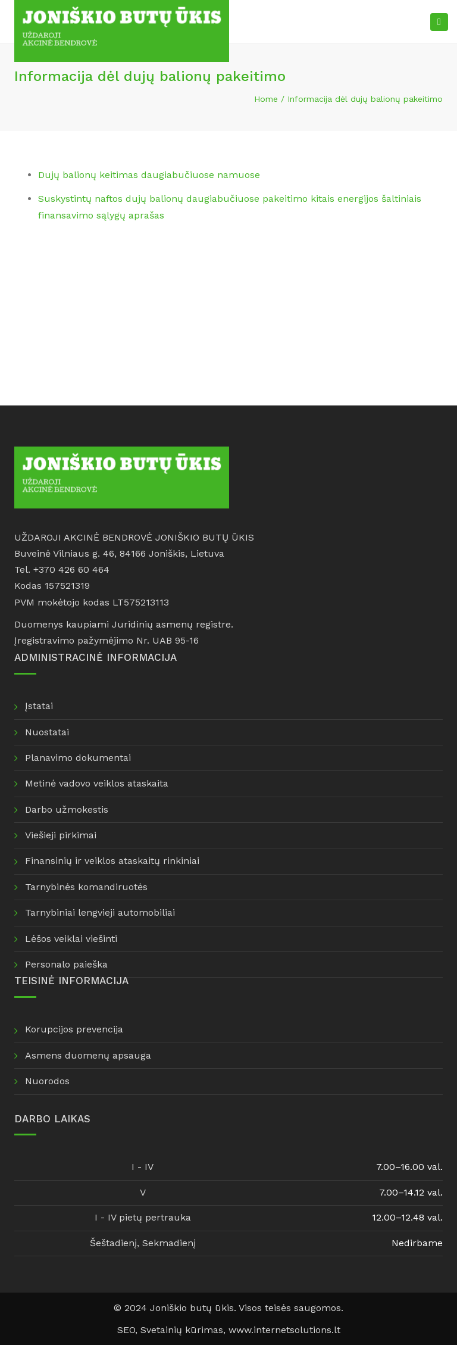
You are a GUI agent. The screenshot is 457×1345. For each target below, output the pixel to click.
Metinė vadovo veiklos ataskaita (96, 783)
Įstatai (39, 705)
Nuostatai (47, 732)
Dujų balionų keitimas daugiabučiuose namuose (149, 174)
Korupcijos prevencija (74, 1029)
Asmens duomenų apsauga (88, 1055)
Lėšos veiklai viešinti (71, 938)
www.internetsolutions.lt (284, 1329)
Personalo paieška (66, 964)
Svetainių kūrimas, (184, 1329)
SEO (126, 1329)
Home (266, 99)
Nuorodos (47, 1081)
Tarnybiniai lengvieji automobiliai (100, 912)
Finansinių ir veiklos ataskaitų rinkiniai (112, 860)
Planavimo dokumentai (78, 757)
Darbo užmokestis (66, 809)
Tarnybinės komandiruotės (86, 886)
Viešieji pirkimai (60, 835)
